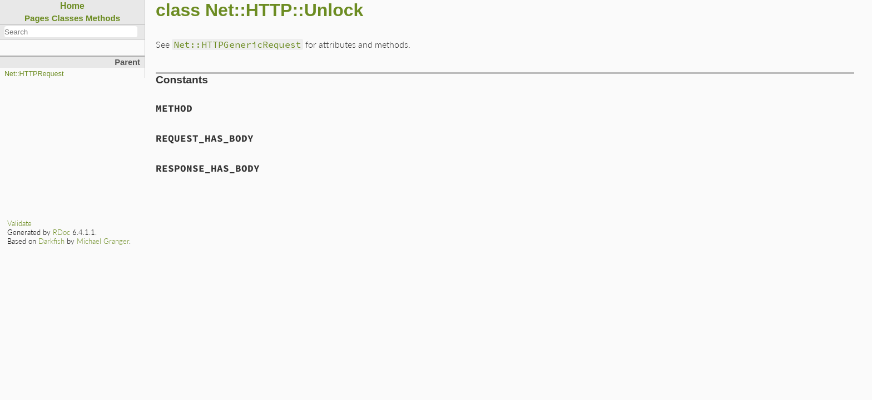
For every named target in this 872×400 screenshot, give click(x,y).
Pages (36, 18)
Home (72, 6)
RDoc (61, 232)
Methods (103, 18)
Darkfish (51, 241)
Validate (19, 223)
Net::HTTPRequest (33, 74)
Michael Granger (103, 241)
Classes (67, 18)
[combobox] (70, 31)
